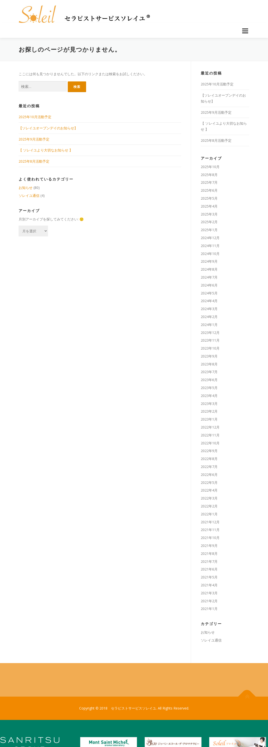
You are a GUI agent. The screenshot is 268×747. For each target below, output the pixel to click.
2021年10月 (210, 537)
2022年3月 (209, 498)
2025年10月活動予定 (35, 116)
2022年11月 (210, 435)
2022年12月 (210, 427)
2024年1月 (209, 324)
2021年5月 (209, 577)
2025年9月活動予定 (34, 139)
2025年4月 (209, 206)
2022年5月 (209, 482)
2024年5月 (209, 293)
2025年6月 (209, 190)
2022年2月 (209, 506)
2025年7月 (209, 182)
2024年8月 (209, 269)
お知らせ (26, 187)
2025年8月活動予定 (34, 161)
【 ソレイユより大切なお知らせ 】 (46, 150)
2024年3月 (209, 308)
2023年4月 (209, 395)
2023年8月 (209, 364)
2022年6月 (209, 474)
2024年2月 (209, 316)
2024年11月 (210, 245)
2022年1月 (209, 514)
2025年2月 (209, 221)
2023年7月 (209, 371)
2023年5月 (209, 387)
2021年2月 (209, 601)
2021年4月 (209, 585)
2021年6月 (209, 569)
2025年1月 (209, 229)
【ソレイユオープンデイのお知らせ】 (48, 128)
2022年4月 (209, 490)
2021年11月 (210, 529)
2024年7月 (209, 277)
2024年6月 (209, 285)
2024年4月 (209, 300)
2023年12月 (210, 332)
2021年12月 (210, 522)
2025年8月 (209, 174)
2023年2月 (209, 411)
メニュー (245, 31)
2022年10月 (210, 443)
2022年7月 (209, 466)
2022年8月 (209, 458)
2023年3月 (209, 403)
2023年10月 (210, 348)
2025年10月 (210, 166)
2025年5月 (209, 198)
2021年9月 (209, 545)
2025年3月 (209, 214)
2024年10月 (210, 253)
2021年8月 (209, 553)
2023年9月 (209, 356)
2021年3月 (209, 593)
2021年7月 (209, 561)
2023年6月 (209, 379)
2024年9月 (209, 261)
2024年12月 (210, 237)
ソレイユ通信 (29, 195)
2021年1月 (209, 608)
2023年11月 (210, 340)
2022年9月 (209, 450)
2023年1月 (209, 419)
